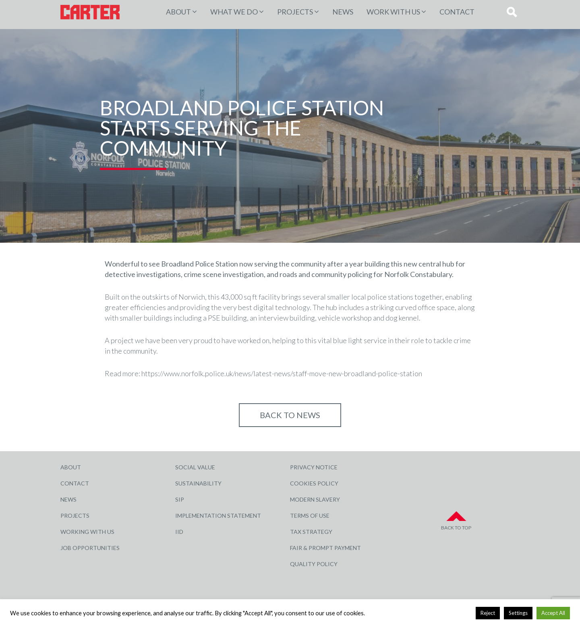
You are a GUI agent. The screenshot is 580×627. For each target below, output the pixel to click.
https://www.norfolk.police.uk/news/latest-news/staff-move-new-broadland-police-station (281, 373)
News (342, 11)
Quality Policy (314, 563)
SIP (179, 499)
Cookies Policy (314, 483)
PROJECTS (295, 11)
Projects (74, 515)
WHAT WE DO (234, 11)
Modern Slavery (315, 499)
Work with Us (393, 11)
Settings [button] (518, 613)
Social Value (195, 467)
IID (179, 531)
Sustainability (198, 483)
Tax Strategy (311, 531)
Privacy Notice (314, 467)
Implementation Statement (218, 515)
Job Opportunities (90, 547)
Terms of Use (309, 515)
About (178, 11)
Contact (456, 11)
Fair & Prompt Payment (325, 547)
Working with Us (87, 531)
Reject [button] (488, 613)
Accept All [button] (553, 613)
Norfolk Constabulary (418, 274)
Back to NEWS (290, 415)
